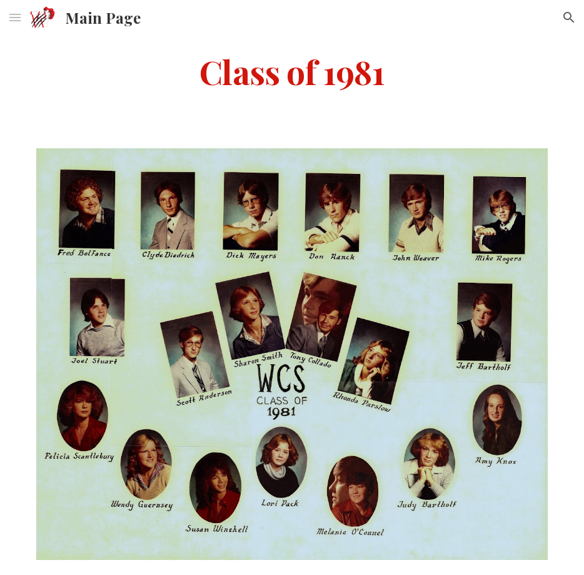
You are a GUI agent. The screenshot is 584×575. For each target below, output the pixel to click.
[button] (15, 17)
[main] (291, 71)
